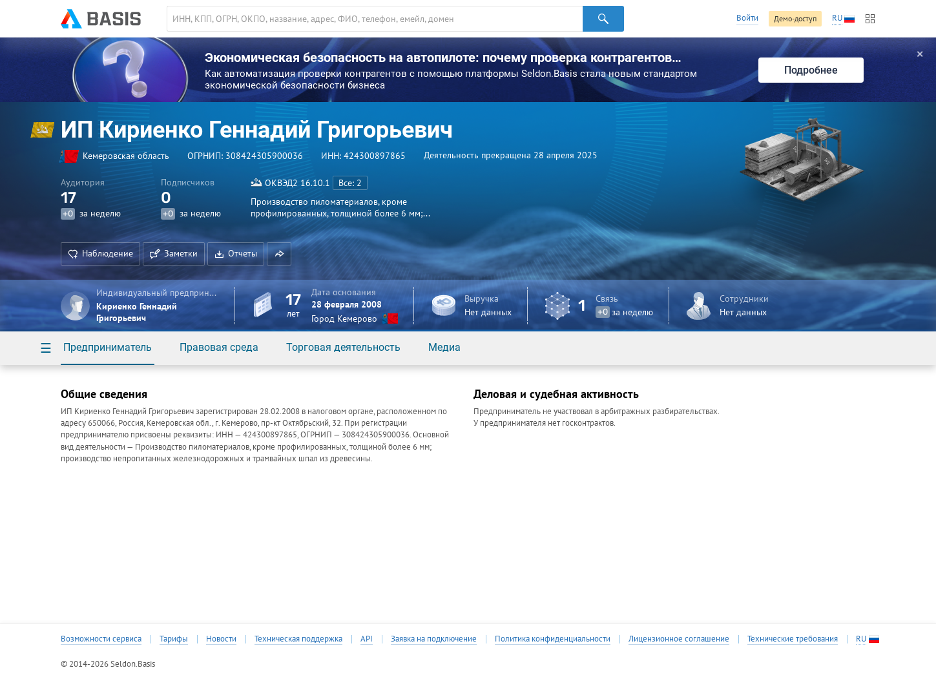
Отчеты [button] (235, 253)
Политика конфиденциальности (552, 639)
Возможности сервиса (101, 639)
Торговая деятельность (343, 347)
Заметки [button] (174, 253)
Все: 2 (350, 183)
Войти (747, 17)
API (366, 639)
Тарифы (174, 639)
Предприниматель (107, 347)
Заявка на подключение (434, 639)
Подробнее (811, 70)
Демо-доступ (795, 18)
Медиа (444, 347)
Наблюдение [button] (100, 253)
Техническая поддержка (298, 639)
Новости (221, 639)
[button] (279, 254)
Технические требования (792, 639)
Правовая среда (219, 347)
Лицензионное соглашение (679, 639)
